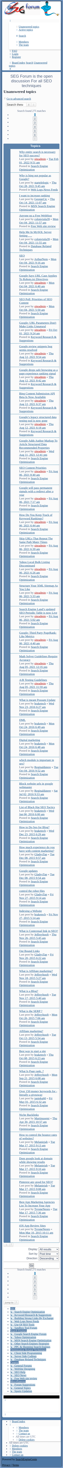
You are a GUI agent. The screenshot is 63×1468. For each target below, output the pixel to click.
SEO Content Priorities (32, 467)
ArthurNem (41, 259)
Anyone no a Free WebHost (35, 215)
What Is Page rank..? (31, 1071)
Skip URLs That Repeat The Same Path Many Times (36, 540)
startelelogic (41, 182)
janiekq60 (40, 1098)
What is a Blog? (28, 991)
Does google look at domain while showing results (35, 1160)
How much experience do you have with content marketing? (37, 849)
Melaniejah (41, 1142)
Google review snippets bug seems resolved (35, 348)
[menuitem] (27, 26)
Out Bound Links (29, 951)
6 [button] (34, 134)
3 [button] (34, 122)
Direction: (43, 1258)
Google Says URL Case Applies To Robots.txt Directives (38, 277)
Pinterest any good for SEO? (36, 1182)
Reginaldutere (42, 767)
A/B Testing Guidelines (33, 680)
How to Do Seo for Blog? (34, 827)
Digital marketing (29, 740)
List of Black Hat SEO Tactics (37, 807)
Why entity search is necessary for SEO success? (37, 153)
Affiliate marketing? (31, 1031)
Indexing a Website (30, 911)
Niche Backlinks (29, 1114)
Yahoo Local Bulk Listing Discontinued (34, 563)
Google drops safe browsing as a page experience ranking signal (38, 371)
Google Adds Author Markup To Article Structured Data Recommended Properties (38, 444)
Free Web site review (43, 226)
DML (22, 720)
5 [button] (34, 130)
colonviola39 (42, 219)
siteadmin (40, 159)
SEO (22, 255)
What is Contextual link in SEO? (38, 931)
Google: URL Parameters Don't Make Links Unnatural (37, 324)
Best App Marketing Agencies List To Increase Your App (37, 1203)
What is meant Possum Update (37, 700)
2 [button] (34, 118)
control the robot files (32, 891)
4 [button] (34, 126)
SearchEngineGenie (26, 1459)
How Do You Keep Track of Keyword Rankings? (35, 516)
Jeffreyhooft (41, 934)
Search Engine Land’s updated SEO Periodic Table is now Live (38, 610)
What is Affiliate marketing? (36, 971)
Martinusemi (41, 1118)
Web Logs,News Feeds (44, 189)
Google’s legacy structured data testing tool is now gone (37, 418)
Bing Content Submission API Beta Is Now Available (37, 395)
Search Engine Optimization (33, 167)
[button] (35, 139)
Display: (43, 1249)
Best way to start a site (32, 1051)
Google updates (28, 870)
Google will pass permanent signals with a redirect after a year (36, 491)
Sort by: (44, 1254)
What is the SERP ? (30, 1011)
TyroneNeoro (42, 1209)
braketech (40, 703)
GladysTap (40, 854)
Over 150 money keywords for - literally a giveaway (38, 1093)
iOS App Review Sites (32, 1225)
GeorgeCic (40, 199)
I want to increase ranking (34, 195)
